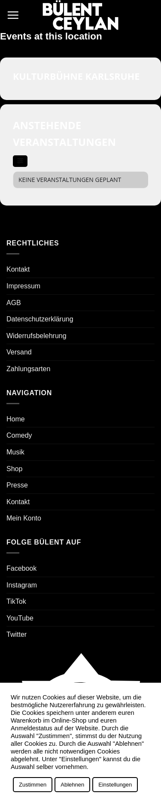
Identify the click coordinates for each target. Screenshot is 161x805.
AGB (13, 302)
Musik (15, 452)
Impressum (23, 286)
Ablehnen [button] (72, 784)
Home (15, 419)
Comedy (19, 435)
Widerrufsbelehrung (36, 335)
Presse (17, 485)
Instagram (21, 585)
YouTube (19, 618)
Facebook (21, 568)
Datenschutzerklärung (39, 319)
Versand (19, 352)
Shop (14, 468)
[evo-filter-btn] (20, 161)
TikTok (16, 601)
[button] (12, 15)
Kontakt (18, 269)
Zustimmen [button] (32, 784)
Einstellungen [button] (115, 784)
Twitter (16, 634)
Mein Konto (23, 518)
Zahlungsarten (28, 368)
